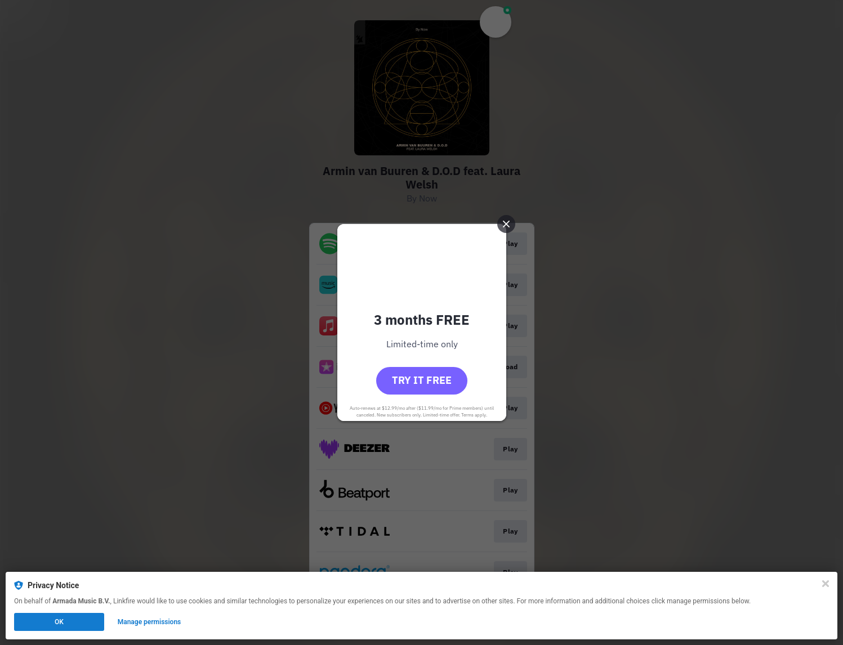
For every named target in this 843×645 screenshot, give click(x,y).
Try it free (422, 380)
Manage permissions (149, 622)
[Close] (826, 584)
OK (59, 622)
